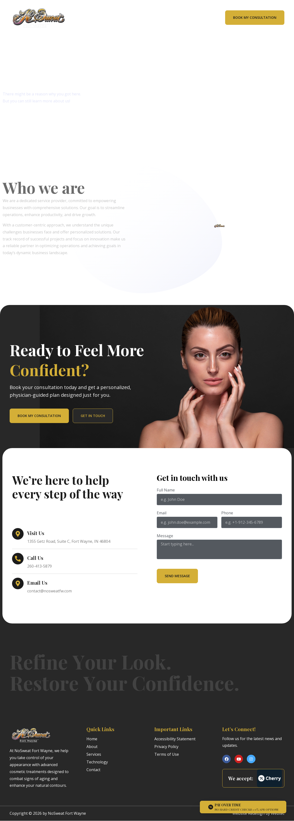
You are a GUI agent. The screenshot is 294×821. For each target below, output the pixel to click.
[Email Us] (18, 583)
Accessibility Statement (175, 739)
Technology (97, 762)
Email (161, 513)
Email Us (37, 582)
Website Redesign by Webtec (258, 813)
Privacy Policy (166, 746)
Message (165, 536)
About (92, 746)
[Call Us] (18, 558)
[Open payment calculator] (243, 807)
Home (91, 739)
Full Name (166, 490)
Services (93, 754)
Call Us (35, 558)
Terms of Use (166, 754)
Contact (93, 769)
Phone (227, 513)
